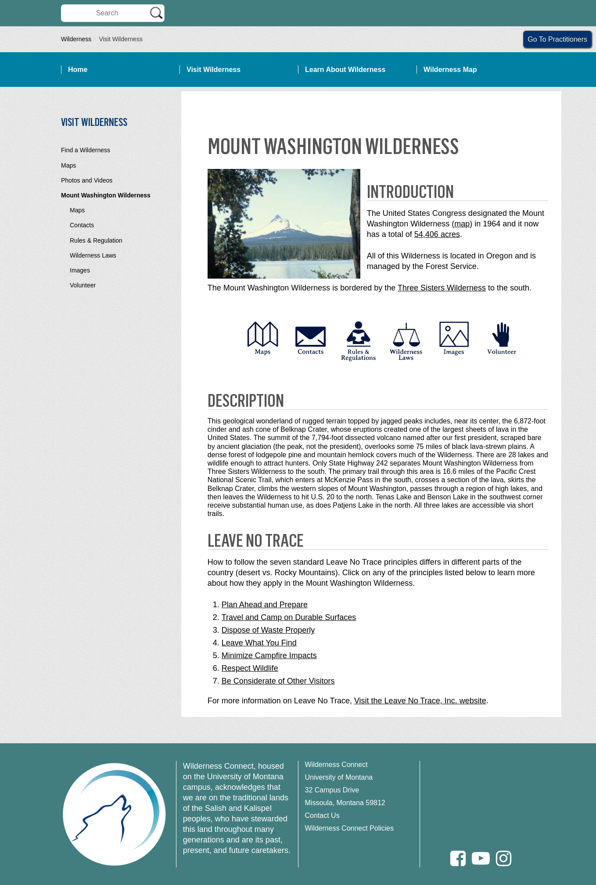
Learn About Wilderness (345, 69)
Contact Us (322, 815)
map (462, 223)
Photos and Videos (86, 180)
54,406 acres (437, 234)
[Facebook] (458, 858)
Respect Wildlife (250, 668)
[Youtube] (481, 858)
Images (80, 270)
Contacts (82, 225)
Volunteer (83, 285)
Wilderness (76, 39)
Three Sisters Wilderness (442, 287)
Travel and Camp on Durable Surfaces (289, 617)
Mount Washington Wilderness (106, 195)
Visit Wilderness (214, 69)
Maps (68, 165)
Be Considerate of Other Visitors (278, 681)
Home (77, 69)
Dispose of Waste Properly (268, 630)
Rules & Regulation (96, 240)
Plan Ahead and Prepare (265, 604)
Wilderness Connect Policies (349, 828)
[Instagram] (503, 858)
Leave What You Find (259, 642)
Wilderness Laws (93, 255)
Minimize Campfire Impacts (269, 655)
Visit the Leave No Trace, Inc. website (420, 700)
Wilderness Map (450, 69)
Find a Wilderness (85, 150)
